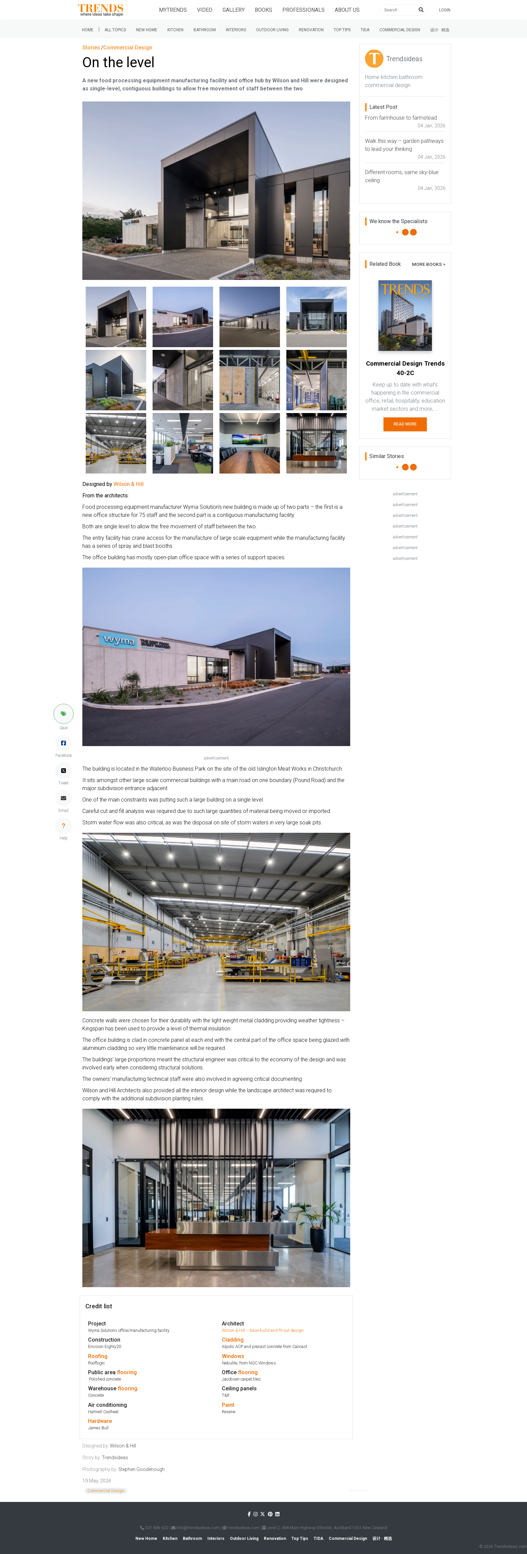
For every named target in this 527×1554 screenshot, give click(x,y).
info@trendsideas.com (195, 1527)
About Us (347, 10)
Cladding (233, 1340)
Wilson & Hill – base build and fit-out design (262, 1330)
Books (263, 10)
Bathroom (205, 30)
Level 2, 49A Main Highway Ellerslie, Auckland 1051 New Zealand (324, 1527)
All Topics (115, 30)
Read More (405, 424)
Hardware (100, 1421)
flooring (127, 1372)
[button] (63, 714)
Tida (365, 30)
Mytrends (173, 10)
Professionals (303, 10)
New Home (146, 30)
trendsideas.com (240, 1527)
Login (444, 10)
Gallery (233, 10)
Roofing (98, 1356)
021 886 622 (154, 1527)
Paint (228, 1405)
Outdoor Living (272, 30)
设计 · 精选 (439, 30)
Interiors (236, 30)
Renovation (311, 30)
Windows (233, 1356)
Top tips (342, 30)
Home (87, 30)
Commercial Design (399, 30)
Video (204, 10)
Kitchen (175, 30)
